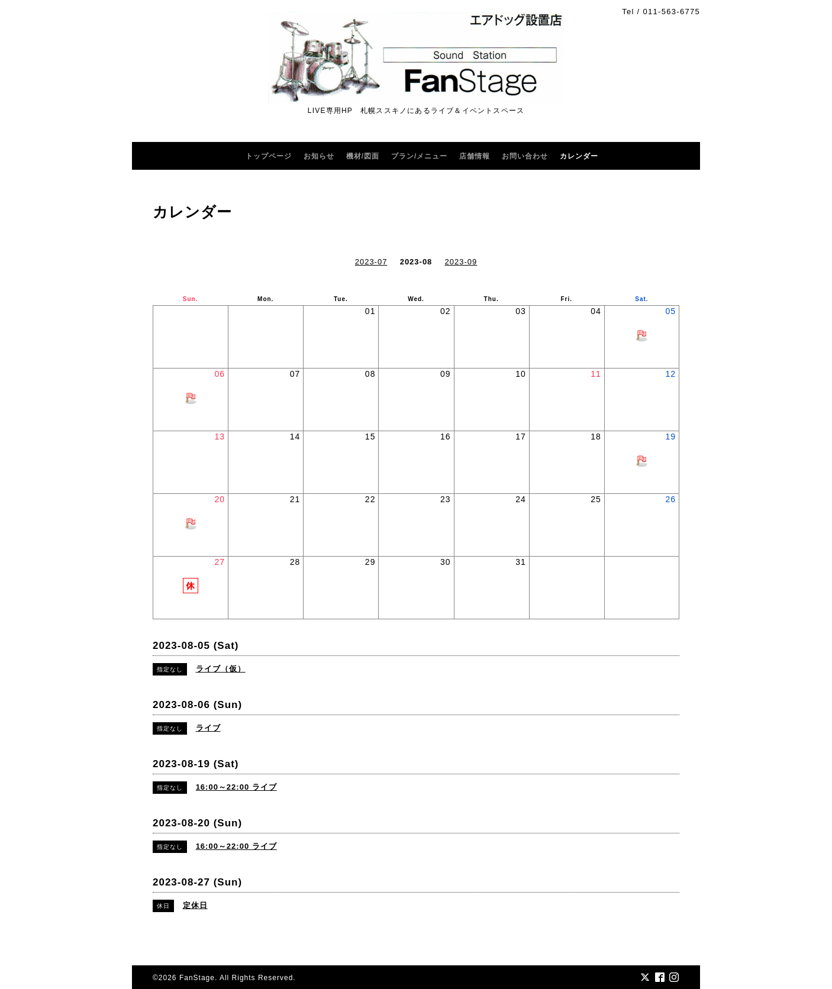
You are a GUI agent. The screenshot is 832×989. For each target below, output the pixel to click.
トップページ (269, 156)
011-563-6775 (671, 11)
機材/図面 (362, 156)
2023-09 (461, 261)
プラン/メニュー (419, 156)
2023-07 (371, 261)
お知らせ (319, 156)
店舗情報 (474, 156)
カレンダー (579, 156)
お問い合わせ (525, 156)
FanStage (197, 978)
